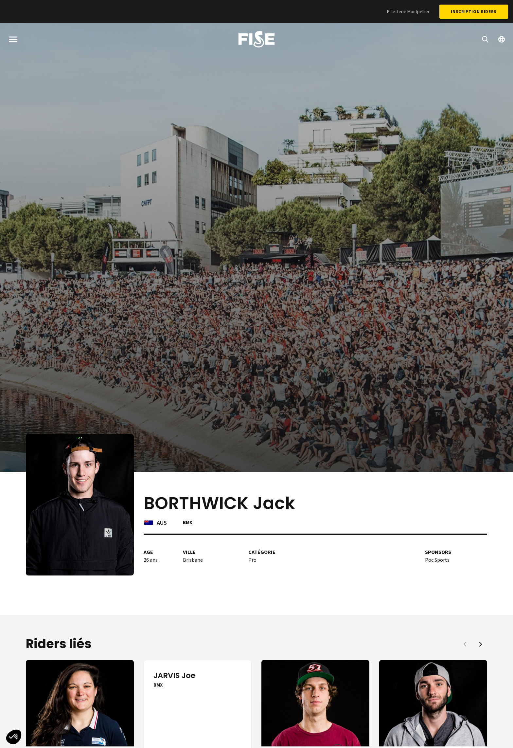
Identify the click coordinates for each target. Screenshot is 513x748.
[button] (480, 644)
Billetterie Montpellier (408, 11)
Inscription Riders (474, 11)
